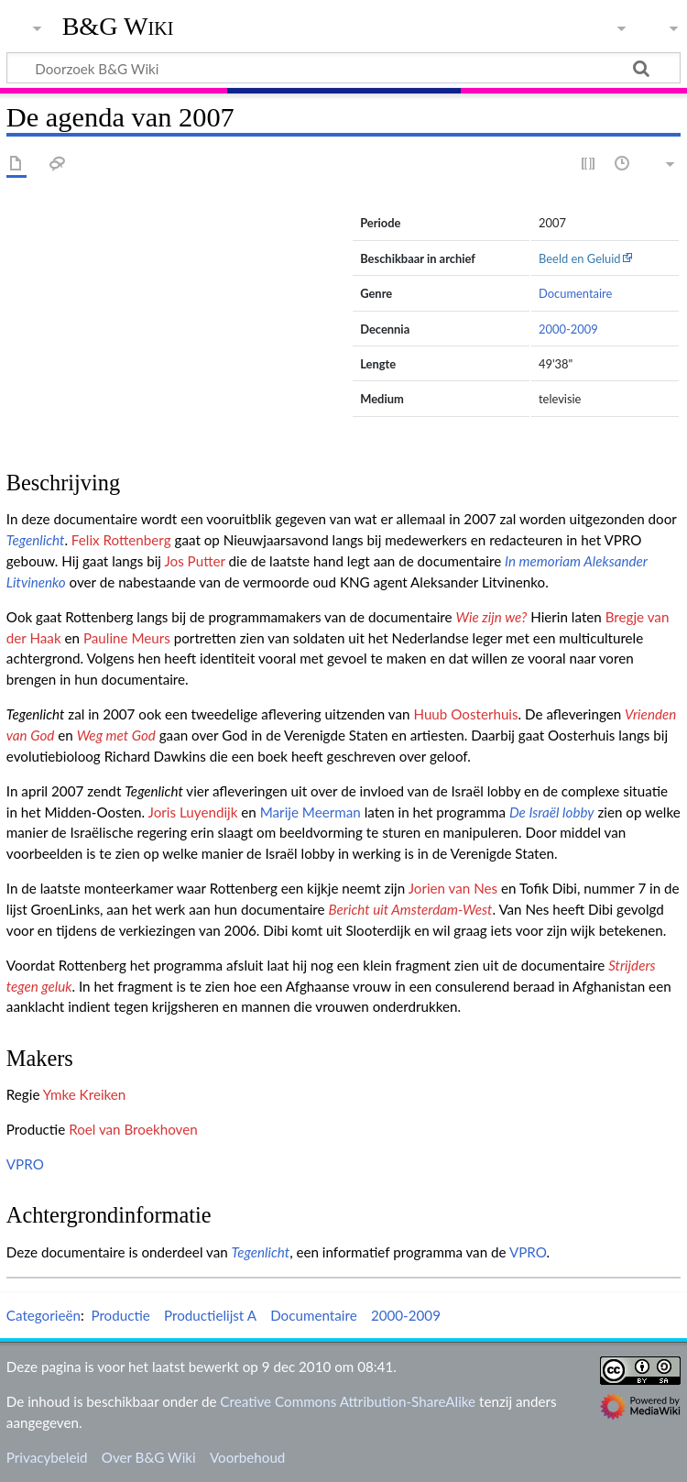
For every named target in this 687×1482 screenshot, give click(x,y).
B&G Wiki (118, 26)
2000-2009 (568, 329)
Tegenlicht (35, 540)
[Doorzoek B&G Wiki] (343, 67)
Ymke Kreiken (84, 1094)
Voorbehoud (247, 1457)
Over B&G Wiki (149, 1457)
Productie (120, 1315)
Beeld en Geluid (580, 258)
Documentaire (575, 293)
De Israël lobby (551, 812)
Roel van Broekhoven (133, 1129)
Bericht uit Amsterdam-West (410, 909)
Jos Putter (194, 561)
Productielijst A (210, 1315)
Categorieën (43, 1315)
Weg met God (116, 735)
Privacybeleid (47, 1457)
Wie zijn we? (491, 617)
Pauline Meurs (126, 638)
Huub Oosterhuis (465, 714)
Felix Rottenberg (121, 540)
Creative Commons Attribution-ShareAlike (347, 1401)
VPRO (25, 1164)
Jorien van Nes (453, 888)
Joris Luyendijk (193, 812)
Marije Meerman (310, 812)
